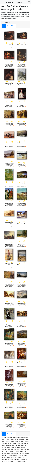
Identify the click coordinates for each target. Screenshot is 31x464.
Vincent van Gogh (22, 204)
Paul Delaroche (22, 185)
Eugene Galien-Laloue (10, 224)
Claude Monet (22, 84)
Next (12, 26)
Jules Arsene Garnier (22, 325)
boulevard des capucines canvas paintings (14, 461)
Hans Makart (22, 406)
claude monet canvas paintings (17, 449)
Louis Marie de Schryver (10, 265)
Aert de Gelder (10, 46)
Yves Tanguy (22, 266)
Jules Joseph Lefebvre (22, 105)
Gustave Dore (10, 385)
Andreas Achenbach (22, 144)
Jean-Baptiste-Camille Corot (10, 165)
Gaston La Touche (9, 344)
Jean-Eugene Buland (22, 426)
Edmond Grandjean (10, 304)
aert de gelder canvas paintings (17, 443)
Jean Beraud (9, 105)
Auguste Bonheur (22, 344)
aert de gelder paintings (17, 437)
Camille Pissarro (10, 185)
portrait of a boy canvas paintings (17, 459)
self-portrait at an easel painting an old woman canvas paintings (15, 451)
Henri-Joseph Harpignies (22, 385)
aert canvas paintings (22, 439)
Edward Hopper (22, 165)
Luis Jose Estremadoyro (9, 405)
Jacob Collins (22, 224)
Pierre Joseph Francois (22, 364)
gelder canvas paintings (9, 441)
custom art (4, 18)
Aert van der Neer (9, 245)
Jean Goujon (9, 365)
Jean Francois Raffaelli (22, 245)
